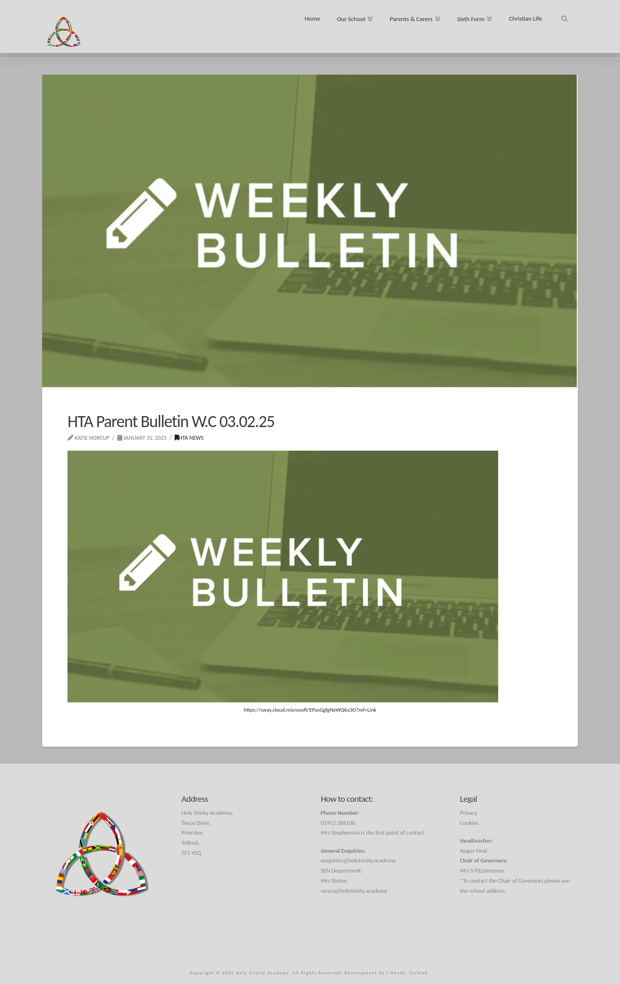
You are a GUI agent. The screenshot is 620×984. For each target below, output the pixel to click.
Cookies (469, 823)
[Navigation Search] (564, 16)
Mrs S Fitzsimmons (482, 870)
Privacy (468, 813)
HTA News (189, 437)
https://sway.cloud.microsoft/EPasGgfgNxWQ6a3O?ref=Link (310, 710)
